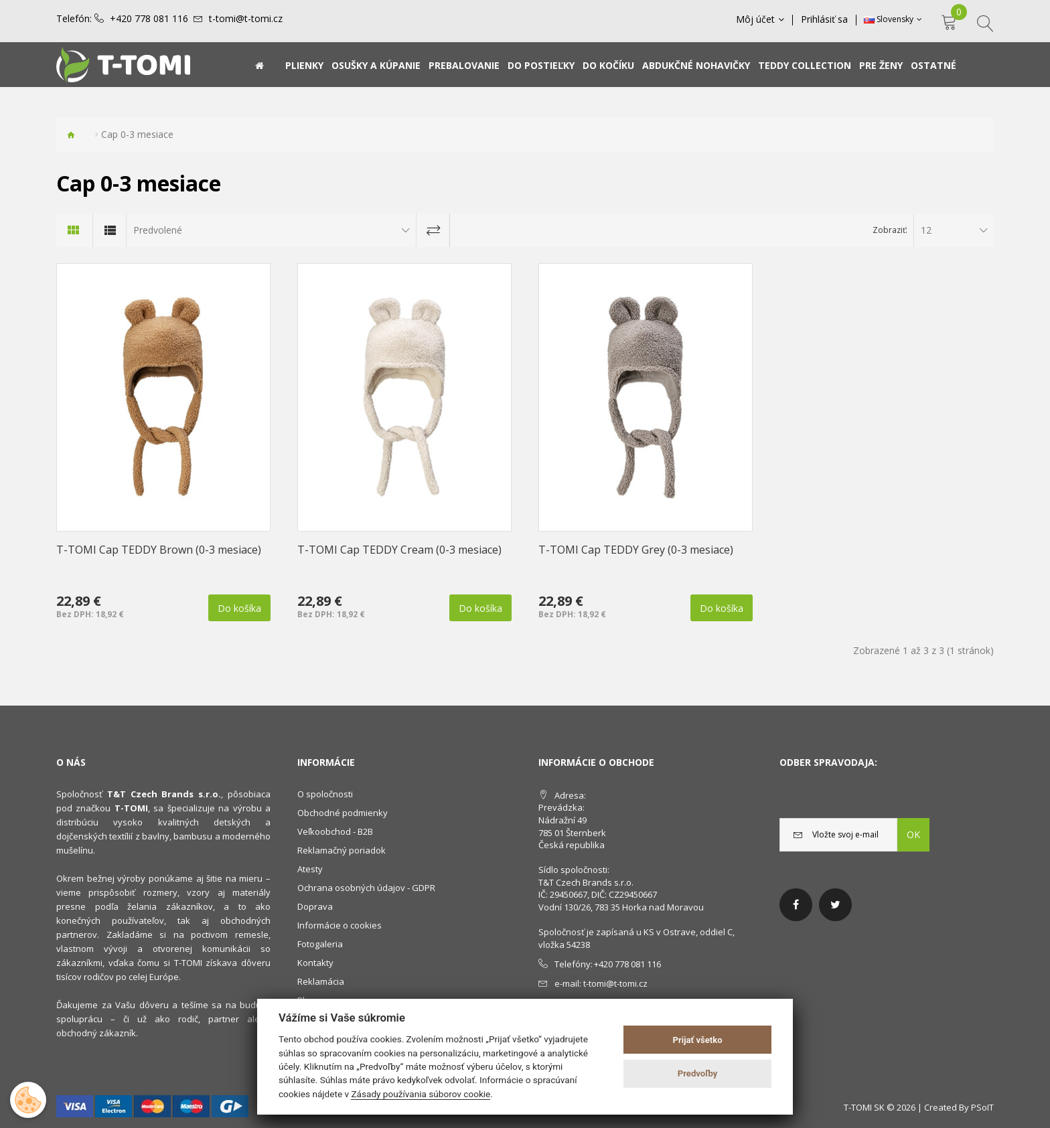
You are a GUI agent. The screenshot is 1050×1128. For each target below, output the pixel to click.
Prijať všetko (698, 1040)
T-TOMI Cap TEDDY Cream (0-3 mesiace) (399, 549)
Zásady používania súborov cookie (420, 1094)
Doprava (315, 906)
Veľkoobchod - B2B (335, 831)
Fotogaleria (320, 944)
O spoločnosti (325, 794)
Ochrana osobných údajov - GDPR (366, 888)
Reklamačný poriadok (341, 850)
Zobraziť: (890, 230)
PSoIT (982, 1107)
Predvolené (157, 230)
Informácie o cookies (339, 925)
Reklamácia (320, 981)
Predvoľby (698, 1073)
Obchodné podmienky (342, 813)
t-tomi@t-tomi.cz (246, 18)
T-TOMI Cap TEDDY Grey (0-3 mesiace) (635, 549)
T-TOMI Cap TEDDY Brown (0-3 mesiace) (158, 549)
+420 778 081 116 (149, 18)
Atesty (310, 869)
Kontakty (315, 963)
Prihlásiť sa (824, 19)
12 (926, 230)
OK (913, 834)
